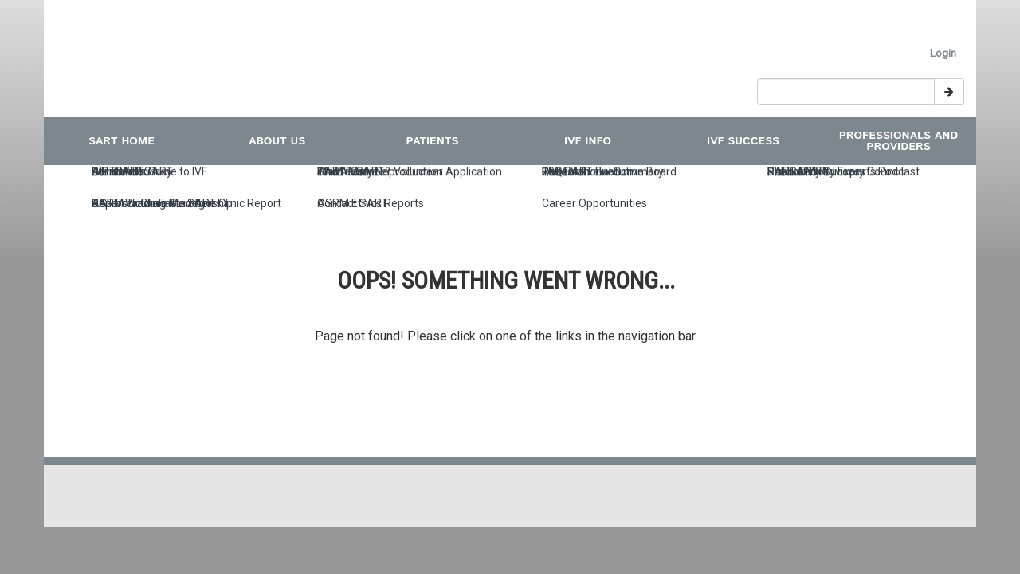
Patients (432, 141)
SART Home (121, 141)
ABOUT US (277, 141)
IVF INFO (587, 141)
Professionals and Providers (899, 141)
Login (943, 53)
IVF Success (743, 141)
